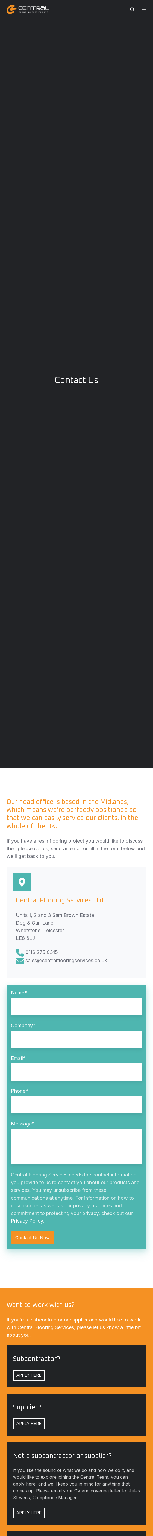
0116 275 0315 (41, 952)
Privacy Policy (27, 1221)
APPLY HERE (28, 1375)
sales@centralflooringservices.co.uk (66, 960)
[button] (132, 9)
